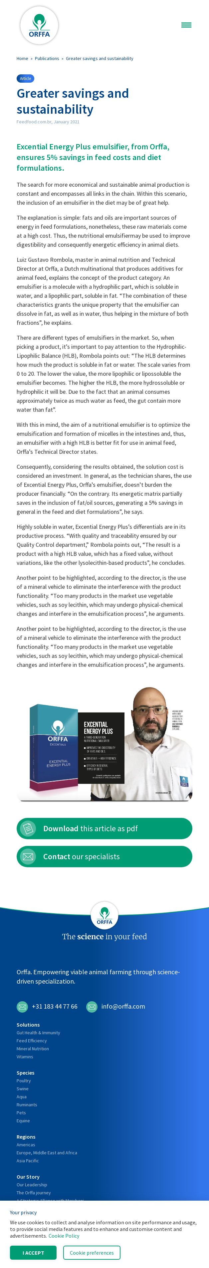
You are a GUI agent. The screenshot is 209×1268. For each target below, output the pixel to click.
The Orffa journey (34, 1193)
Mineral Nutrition (33, 1049)
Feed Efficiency (32, 1041)
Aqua (22, 1097)
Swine (23, 1089)
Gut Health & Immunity (38, 1033)
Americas (26, 1145)
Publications (47, 58)
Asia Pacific (28, 1161)
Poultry (24, 1081)
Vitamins (25, 1057)
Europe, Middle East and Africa (47, 1153)
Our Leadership (32, 1185)
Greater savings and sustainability (99, 58)
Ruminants (27, 1105)
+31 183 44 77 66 (47, 1007)
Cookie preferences (92, 1252)
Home (22, 58)
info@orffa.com (115, 1007)
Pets (21, 1113)
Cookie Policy (64, 1235)
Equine (23, 1121)
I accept (33, 1252)
